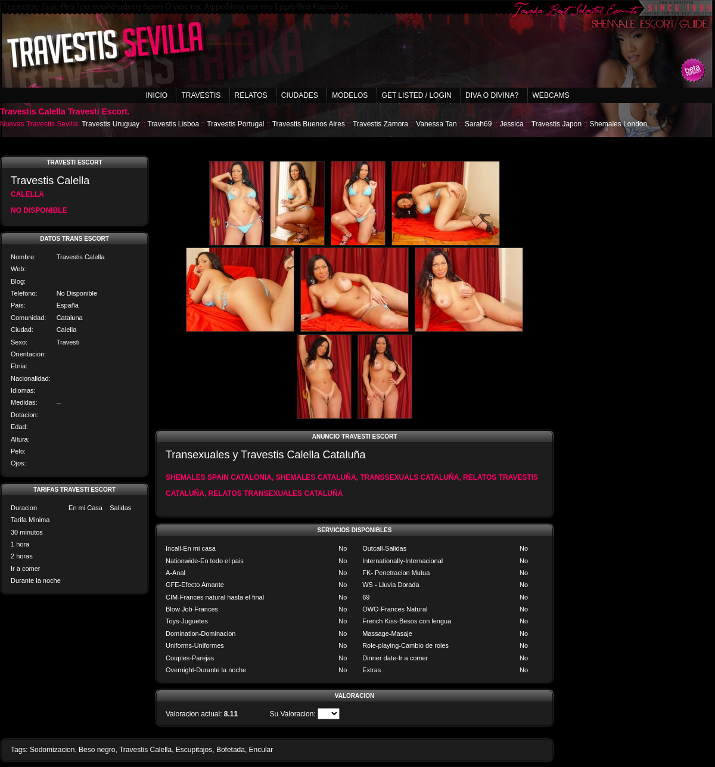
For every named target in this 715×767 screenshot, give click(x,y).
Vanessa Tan (436, 124)
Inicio (156, 95)
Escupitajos (194, 750)
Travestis (200, 95)
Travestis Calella (145, 750)
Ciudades (299, 95)
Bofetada (230, 750)
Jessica (512, 124)
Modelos (350, 95)
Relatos (251, 95)
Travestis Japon (556, 124)
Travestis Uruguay (110, 124)
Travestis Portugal (235, 124)
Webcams (551, 95)
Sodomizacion (52, 750)
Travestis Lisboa (173, 124)
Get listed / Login (417, 95)
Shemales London (618, 124)
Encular (261, 750)
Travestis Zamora (380, 124)
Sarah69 (478, 124)
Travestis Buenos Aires (308, 124)
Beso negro (97, 750)
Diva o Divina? (491, 95)
